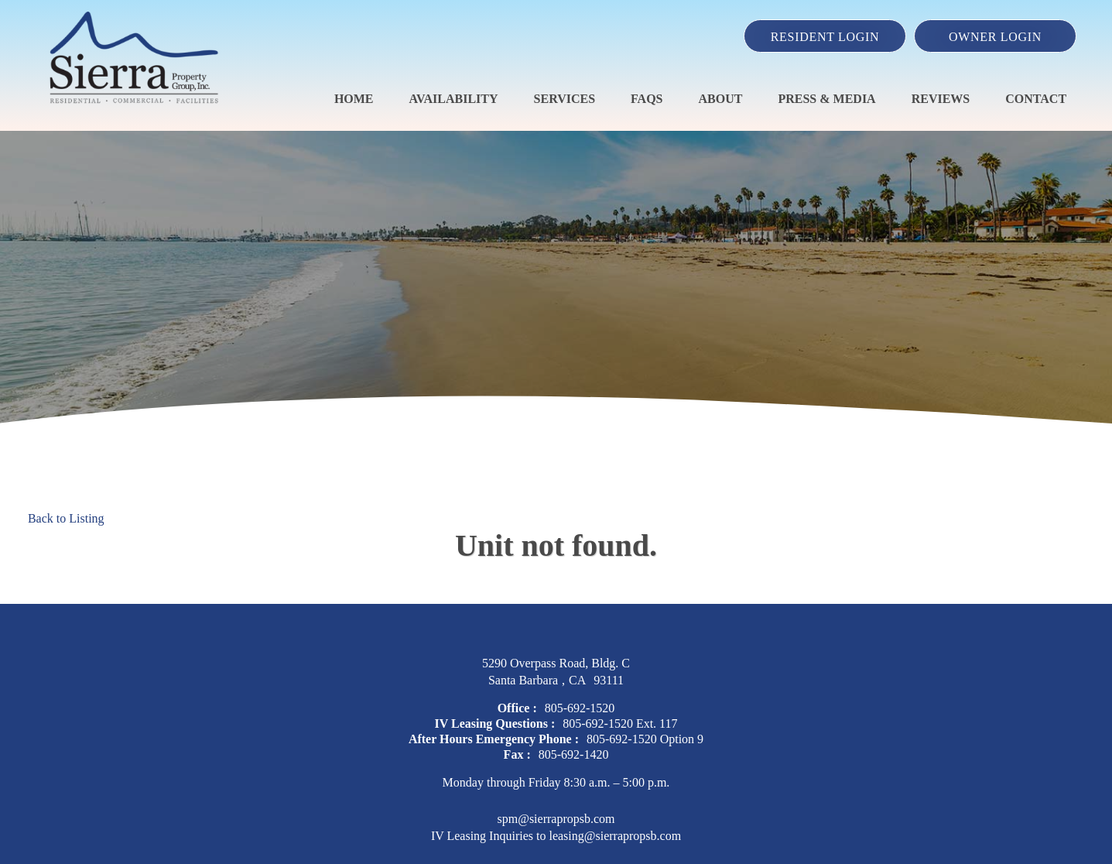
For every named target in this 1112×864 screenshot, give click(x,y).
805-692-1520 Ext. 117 (620, 723)
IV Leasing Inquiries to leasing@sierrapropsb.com (556, 835)
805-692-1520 (580, 708)
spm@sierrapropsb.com (555, 818)
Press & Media (826, 98)
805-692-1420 (574, 754)
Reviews (941, 98)
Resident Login (825, 36)
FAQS (646, 98)
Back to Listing (66, 518)
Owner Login (995, 36)
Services (564, 98)
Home (354, 98)
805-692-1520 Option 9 (645, 739)
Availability (453, 98)
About (721, 98)
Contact (1035, 98)
